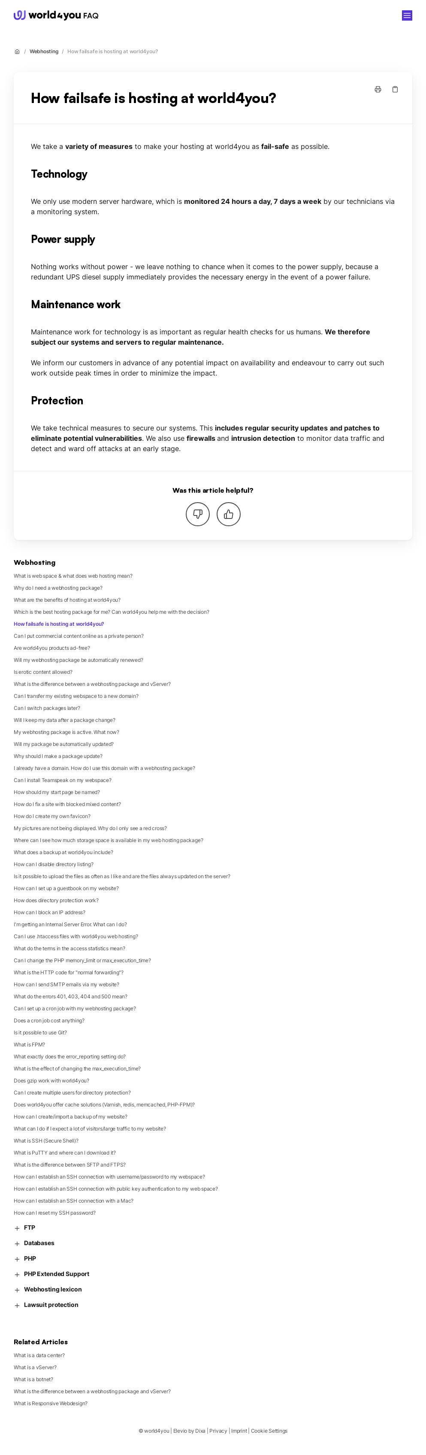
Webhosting (44, 51)
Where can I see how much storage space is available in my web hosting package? (108, 840)
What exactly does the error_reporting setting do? (70, 1056)
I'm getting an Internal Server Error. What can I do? (70, 924)
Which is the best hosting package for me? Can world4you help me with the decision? (111, 612)
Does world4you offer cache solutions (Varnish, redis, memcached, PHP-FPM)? (104, 1104)
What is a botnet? (33, 1379)
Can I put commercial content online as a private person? (79, 636)
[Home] (56, 15)
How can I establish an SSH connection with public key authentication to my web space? (116, 1188)
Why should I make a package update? (58, 756)
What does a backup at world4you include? (63, 852)
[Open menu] (407, 15)
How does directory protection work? (56, 900)
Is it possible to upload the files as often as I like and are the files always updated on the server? (122, 876)
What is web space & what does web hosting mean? (73, 576)
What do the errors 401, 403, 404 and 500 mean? (70, 996)
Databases (34, 1243)
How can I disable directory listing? (53, 864)
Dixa (200, 1431)
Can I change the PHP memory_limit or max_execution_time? (82, 960)
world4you (156, 1431)
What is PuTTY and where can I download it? (65, 1152)
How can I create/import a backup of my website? (70, 1116)
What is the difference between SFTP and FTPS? (70, 1164)
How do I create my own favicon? (52, 816)
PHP (25, 1259)
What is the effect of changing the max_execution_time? (77, 1068)
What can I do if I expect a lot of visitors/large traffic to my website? (90, 1128)
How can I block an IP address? (49, 912)
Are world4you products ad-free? (52, 648)
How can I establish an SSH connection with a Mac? (73, 1200)
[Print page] (378, 89)
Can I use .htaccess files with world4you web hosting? (76, 936)
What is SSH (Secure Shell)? (46, 1140)
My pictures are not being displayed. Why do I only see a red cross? (90, 828)
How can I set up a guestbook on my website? (66, 888)
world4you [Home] (127, 15)
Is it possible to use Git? (40, 1032)
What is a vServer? (35, 1367)
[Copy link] (395, 89)
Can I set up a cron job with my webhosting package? (75, 1008)
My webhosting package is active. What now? (66, 732)
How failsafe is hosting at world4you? (112, 51)
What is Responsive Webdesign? (51, 1403)
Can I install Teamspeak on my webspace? (63, 780)
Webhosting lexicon (48, 1289)
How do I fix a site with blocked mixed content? (67, 804)
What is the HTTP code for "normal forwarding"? (69, 972)
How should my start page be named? (57, 792)
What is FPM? (29, 1044)
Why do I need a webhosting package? (58, 588)
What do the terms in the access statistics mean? (69, 948)
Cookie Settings (269, 1431)
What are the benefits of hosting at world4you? (67, 600)
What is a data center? (39, 1355)
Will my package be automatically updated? (64, 744)
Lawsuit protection (46, 1305)
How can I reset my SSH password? (54, 1212)
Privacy (218, 1431)
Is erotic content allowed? (43, 672)
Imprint (239, 1431)
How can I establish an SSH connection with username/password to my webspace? (109, 1176)
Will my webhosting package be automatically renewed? (78, 660)
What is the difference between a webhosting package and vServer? (92, 684)
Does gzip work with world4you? (51, 1080)
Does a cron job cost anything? (49, 1020)
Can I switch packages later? (47, 708)
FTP (24, 1228)
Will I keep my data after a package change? (64, 720)
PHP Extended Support (51, 1274)
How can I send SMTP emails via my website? (66, 984)
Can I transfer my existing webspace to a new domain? (76, 696)
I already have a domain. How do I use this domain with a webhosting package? (104, 768)
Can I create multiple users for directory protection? (72, 1092)
